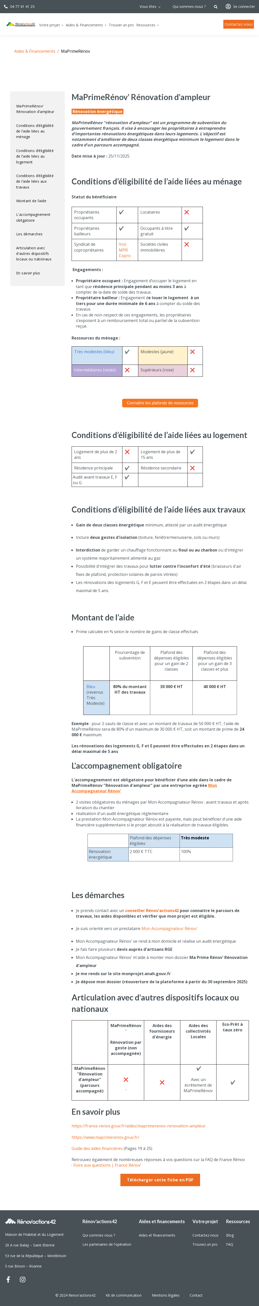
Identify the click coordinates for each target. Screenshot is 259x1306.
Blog (230, 1235)
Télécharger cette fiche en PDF (160, 1180)
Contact (197, 1295)
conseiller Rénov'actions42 (152, 910)
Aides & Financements (34, 51)
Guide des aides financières (97, 1148)
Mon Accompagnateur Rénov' (169, 928)
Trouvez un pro (205, 1244)
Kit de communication (124, 1295)
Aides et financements (157, 1235)
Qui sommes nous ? (98, 1235)
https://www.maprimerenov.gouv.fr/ (105, 1137)
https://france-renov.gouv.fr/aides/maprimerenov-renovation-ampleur (139, 1126)
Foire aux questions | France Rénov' (107, 1165)
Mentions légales (166, 1295)
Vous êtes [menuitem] (148, 6)
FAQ (229, 1244)
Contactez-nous (239, 24)
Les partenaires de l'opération (106, 1244)
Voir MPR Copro (125, 249)
